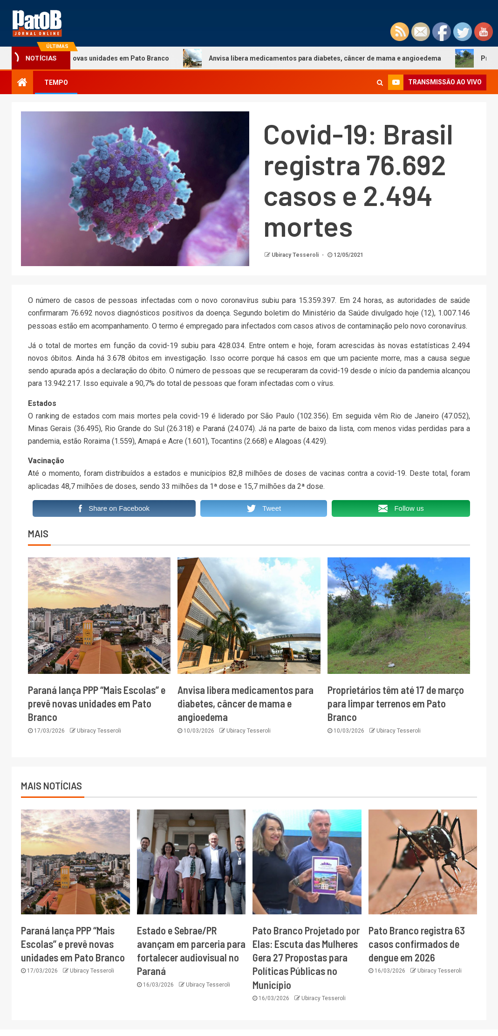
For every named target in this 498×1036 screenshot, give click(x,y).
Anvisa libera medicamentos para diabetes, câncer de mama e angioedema (324, 58)
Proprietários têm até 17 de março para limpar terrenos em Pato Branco (395, 703)
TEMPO (56, 82)
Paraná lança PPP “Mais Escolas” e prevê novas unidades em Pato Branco (96, 703)
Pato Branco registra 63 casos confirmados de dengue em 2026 (416, 944)
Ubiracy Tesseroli (296, 255)
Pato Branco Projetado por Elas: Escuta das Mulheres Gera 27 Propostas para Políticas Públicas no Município (306, 957)
